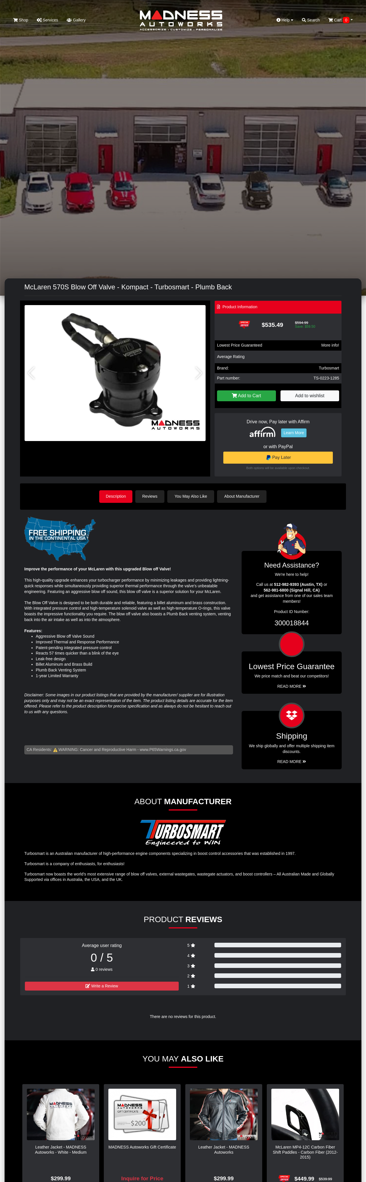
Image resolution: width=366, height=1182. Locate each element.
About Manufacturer (242, 496)
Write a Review (101, 985)
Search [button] (311, 20)
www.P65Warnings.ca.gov (163, 749)
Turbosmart (329, 368)
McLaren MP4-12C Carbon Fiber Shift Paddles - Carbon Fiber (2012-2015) (305, 1152)
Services (47, 20)
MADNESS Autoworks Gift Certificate (142, 1147)
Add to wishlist (309, 395)
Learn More (294, 432)
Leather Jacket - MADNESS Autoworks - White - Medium (61, 1149)
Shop (20, 20)
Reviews (150, 496)
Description (116, 496)
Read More (291, 686)
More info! (330, 345)
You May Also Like (191, 496)
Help (285, 20)
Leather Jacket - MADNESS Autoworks (223, 1149)
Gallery (76, 20)
